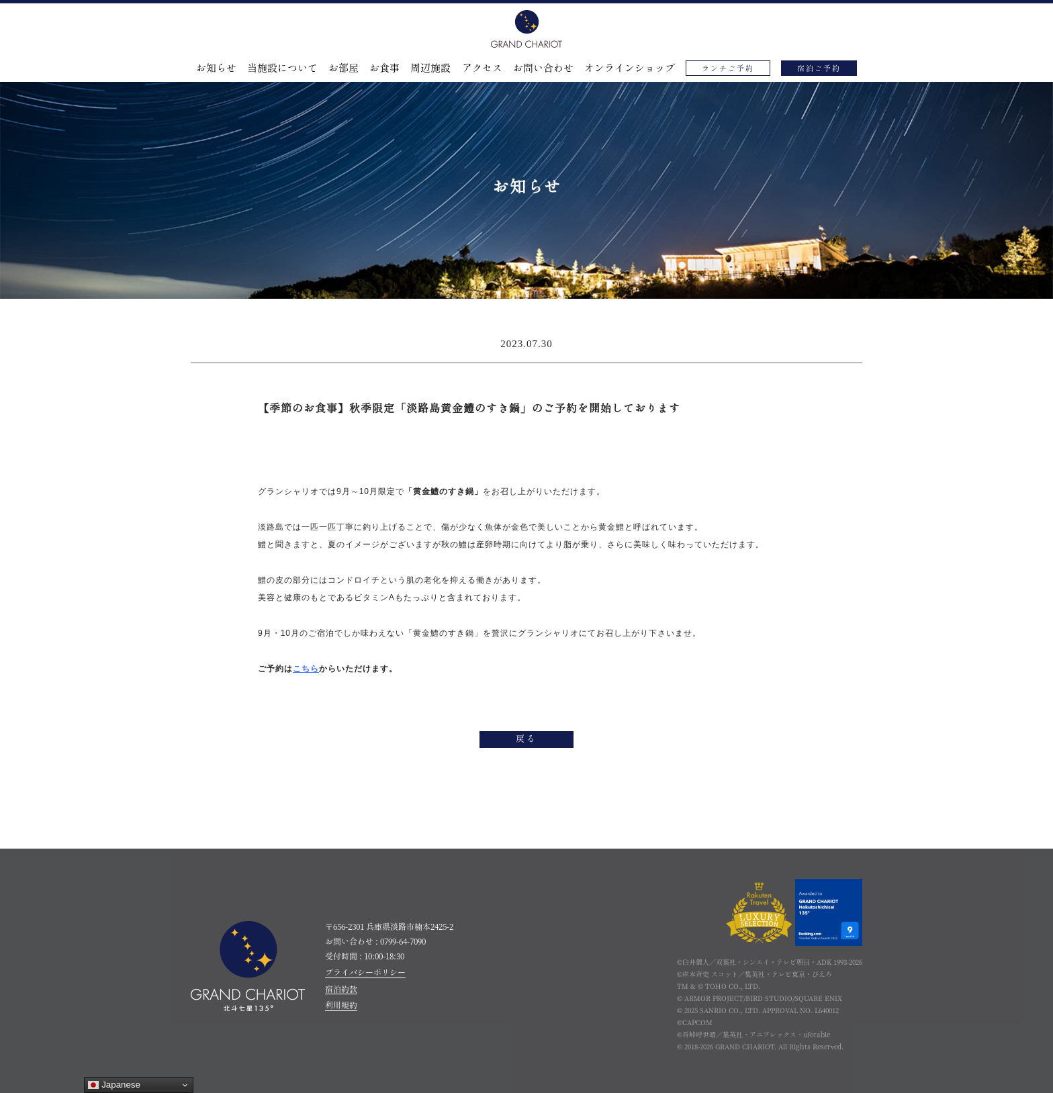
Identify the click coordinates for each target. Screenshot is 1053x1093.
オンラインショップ (629, 68)
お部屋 (343, 68)
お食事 (384, 68)
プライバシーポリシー (365, 972)
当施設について (282, 68)
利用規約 (341, 1005)
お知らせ (216, 68)
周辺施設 (430, 68)
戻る (526, 739)
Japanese (114, 1085)
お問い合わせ (543, 68)
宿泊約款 (341, 989)
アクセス (482, 68)
